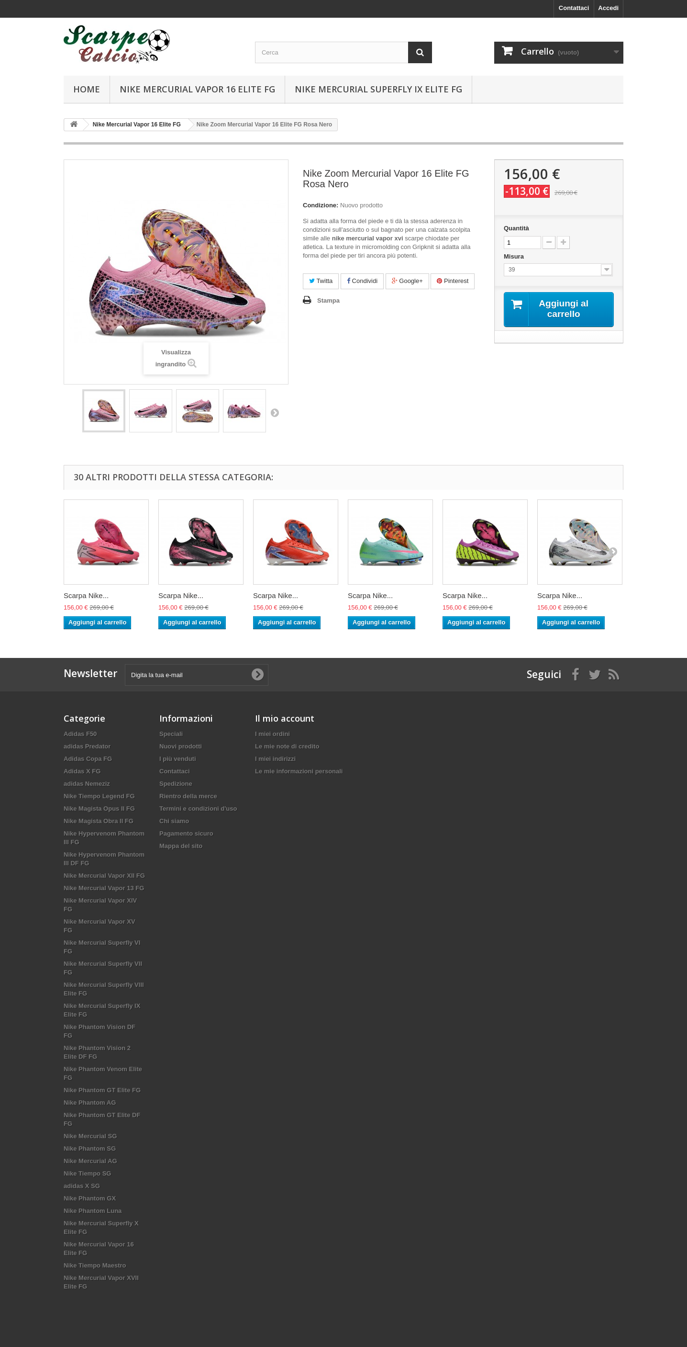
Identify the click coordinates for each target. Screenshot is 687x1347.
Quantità (516, 228)
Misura (515, 256)
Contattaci (574, 7)
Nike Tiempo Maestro (95, 1265)
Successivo (274, 412)
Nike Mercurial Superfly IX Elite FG (378, 89)
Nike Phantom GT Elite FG (102, 1090)
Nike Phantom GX (90, 1198)
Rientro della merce (188, 796)
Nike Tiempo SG (87, 1173)
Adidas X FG (82, 771)
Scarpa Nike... (86, 595)
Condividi (362, 280)
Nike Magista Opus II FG (99, 808)
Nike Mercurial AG (90, 1161)
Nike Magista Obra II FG (98, 821)
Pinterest (452, 280)
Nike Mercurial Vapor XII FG (104, 875)
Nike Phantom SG (90, 1148)
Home (86, 89)
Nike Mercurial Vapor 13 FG (104, 888)
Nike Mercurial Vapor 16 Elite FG (197, 89)
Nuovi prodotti (180, 746)
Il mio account (284, 718)
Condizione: (320, 205)
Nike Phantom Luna (93, 1210)
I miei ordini (272, 733)
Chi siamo (174, 821)
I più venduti (177, 758)
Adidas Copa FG (88, 758)
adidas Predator (87, 746)
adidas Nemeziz (87, 783)
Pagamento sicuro (186, 833)
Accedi (608, 7)
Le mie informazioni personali (299, 771)
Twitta (320, 280)
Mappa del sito (180, 845)
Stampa (328, 300)
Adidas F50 (80, 733)
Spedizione (175, 783)
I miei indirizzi (275, 758)
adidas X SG (82, 1185)
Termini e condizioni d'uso (198, 808)
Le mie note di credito (287, 746)
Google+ (407, 280)
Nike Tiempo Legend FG (99, 796)
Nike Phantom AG (90, 1102)
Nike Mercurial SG (90, 1136)
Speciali (171, 733)
